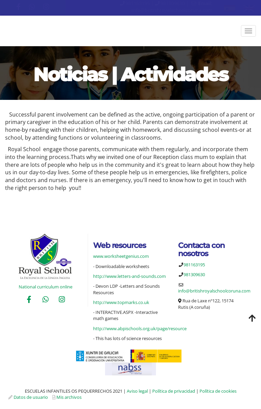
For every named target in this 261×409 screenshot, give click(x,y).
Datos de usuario (31, 397)
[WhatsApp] (45, 300)
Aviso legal (137, 391)
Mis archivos (69, 397)
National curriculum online (45, 287)
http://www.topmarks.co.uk (121, 302)
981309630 (172, 3)
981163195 (137, 3)
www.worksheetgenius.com (121, 256)
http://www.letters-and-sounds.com (129, 276)
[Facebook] (29, 300)
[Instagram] (62, 300)
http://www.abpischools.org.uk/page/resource (140, 328)
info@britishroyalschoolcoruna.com (172, 10)
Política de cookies (218, 391)
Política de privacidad (173, 391)
